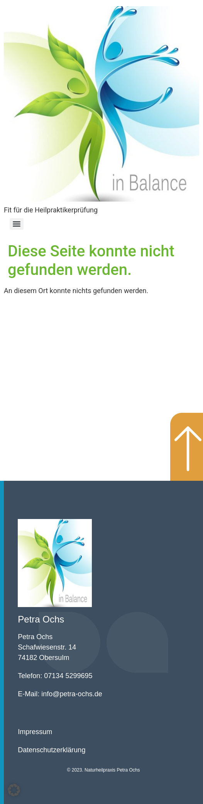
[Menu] (17, 224)
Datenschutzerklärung (51, 750)
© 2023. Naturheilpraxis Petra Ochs (103, 770)
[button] (14, 790)
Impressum (35, 732)
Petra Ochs (41, 619)
